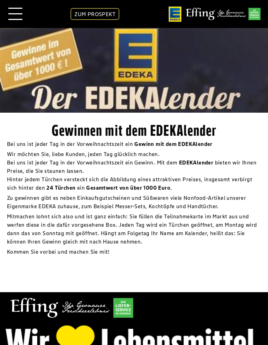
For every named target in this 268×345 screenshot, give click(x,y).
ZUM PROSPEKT (95, 13)
